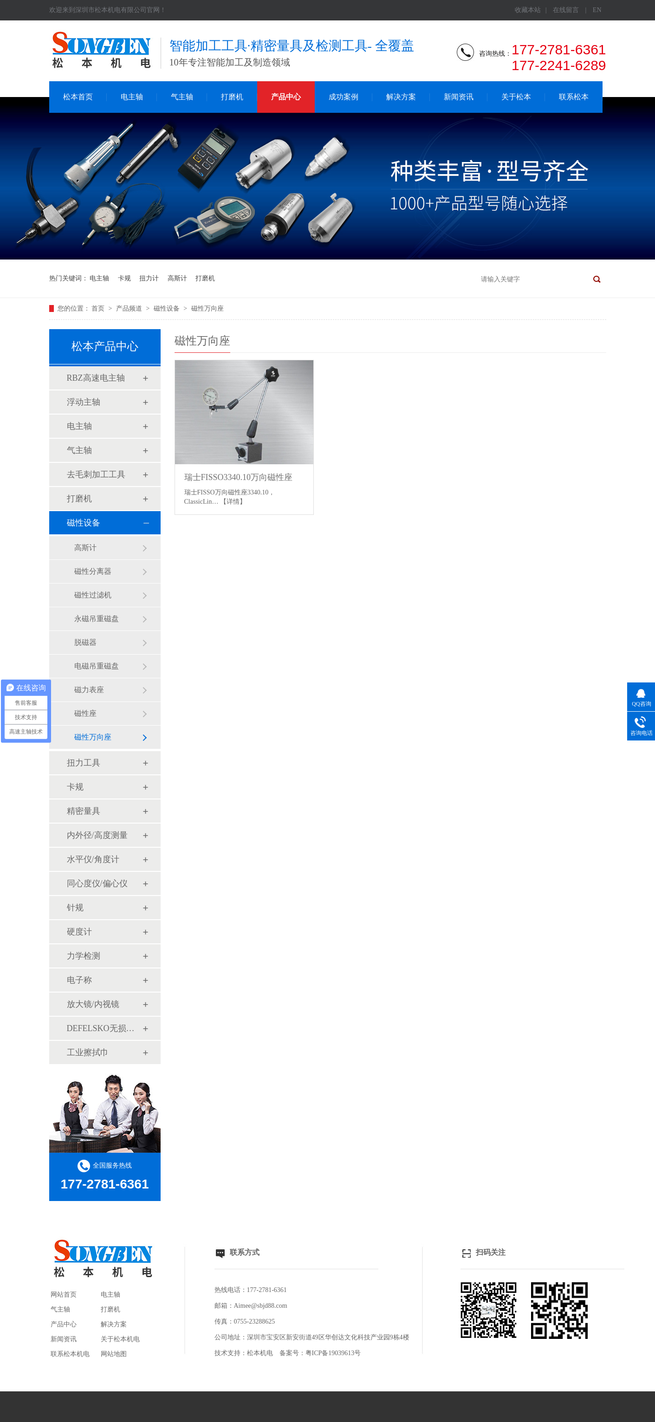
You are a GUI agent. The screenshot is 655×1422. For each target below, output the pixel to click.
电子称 (79, 980)
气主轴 (182, 97)
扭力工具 (83, 762)
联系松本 (574, 97)
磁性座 (85, 713)
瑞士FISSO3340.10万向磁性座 (238, 477)
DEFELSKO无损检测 (104, 1028)
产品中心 (286, 97)
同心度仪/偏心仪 (97, 883)
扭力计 (149, 278)
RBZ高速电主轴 (96, 378)
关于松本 (516, 97)
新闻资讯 (458, 97)
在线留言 (566, 9)
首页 (98, 308)
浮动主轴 (83, 402)
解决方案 (401, 97)
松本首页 (78, 97)
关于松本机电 (120, 1339)
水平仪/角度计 (93, 859)
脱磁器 (85, 642)
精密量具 (83, 811)
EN (597, 9)
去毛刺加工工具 (96, 474)
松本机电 (260, 1353)
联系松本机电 (70, 1354)
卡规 (124, 278)
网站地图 (114, 1354)
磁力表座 (89, 690)
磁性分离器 (92, 571)
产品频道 (130, 308)
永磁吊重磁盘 (96, 619)
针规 (75, 907)
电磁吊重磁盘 (96, 666)
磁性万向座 (207, 308)
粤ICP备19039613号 (333, 1353)
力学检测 (83, 956)
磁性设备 (168, 308)
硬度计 (79, 931)
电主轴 (132, 97)
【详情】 (233, 501)
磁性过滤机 (92, 595)
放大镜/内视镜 (93, 1004)
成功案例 (343, 97)
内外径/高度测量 (97, 835)
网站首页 (64, 1294)
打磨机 (232, 97)
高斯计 (177, 278)
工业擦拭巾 (88, 1052)
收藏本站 (528, 9)
